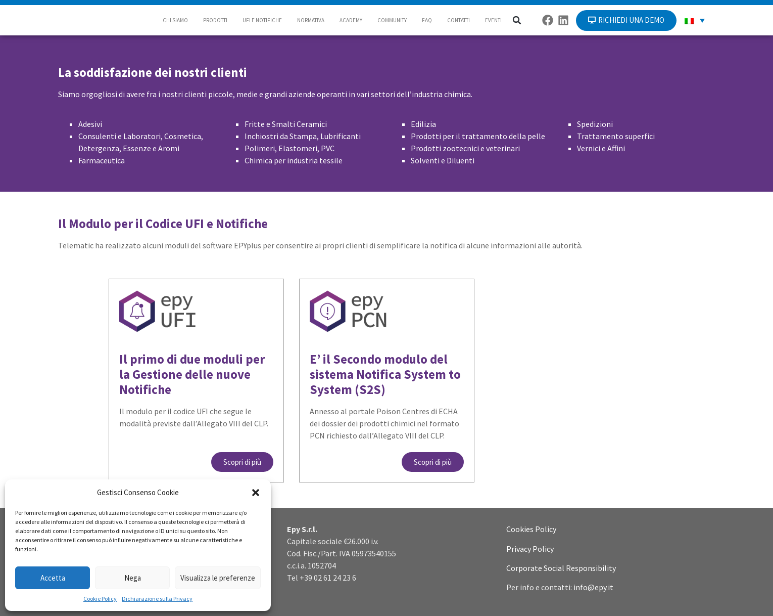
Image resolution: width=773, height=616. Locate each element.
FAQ (427, 20)
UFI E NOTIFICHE (262, 20)
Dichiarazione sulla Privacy (157, 598)
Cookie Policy (100, 598)
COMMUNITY (392, 20)
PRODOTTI (215, 20)
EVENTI (493, 20)
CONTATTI (458, 20)
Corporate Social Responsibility (561, 568)
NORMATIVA (310, 20)
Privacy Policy (530, 549)
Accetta (52, 578)
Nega (132, 578)
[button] (256, 493)
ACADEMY (351, 20)
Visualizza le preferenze (217, 578)
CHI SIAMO (175, 20)
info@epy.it (593, 587)
